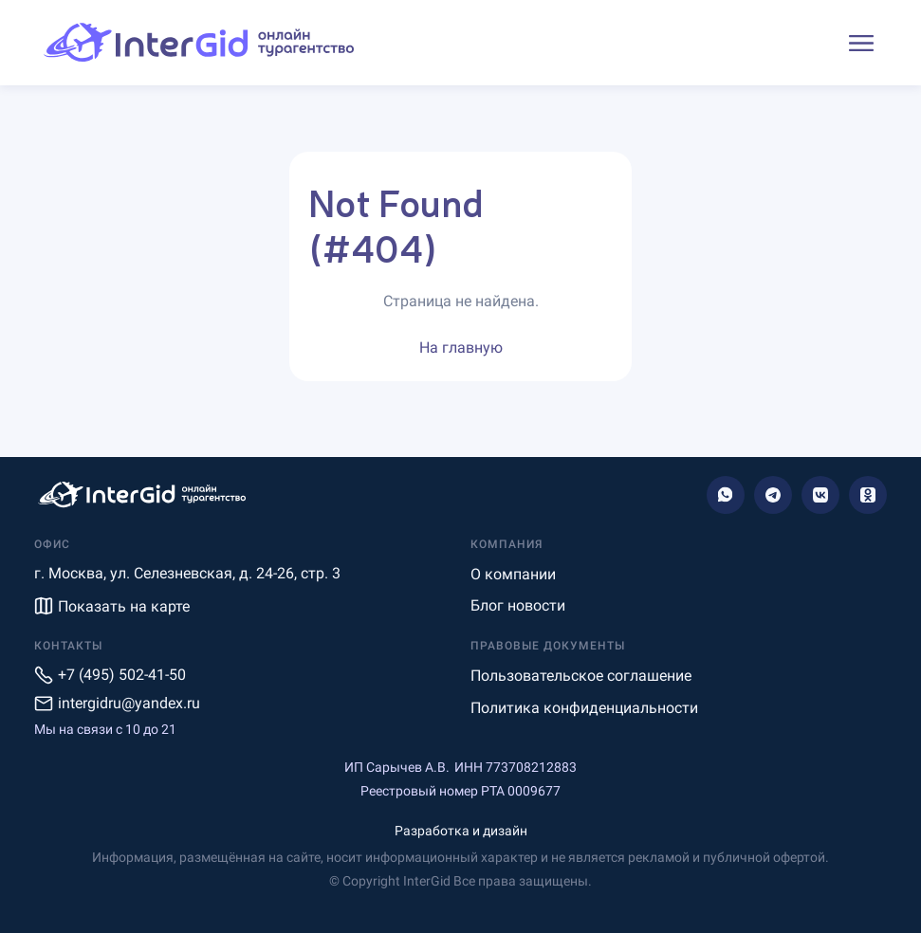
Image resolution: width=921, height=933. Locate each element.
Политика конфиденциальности (584, 708)
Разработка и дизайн (461, 830)
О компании (513, 574)
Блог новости (517, 605)
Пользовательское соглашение (580, 676)
